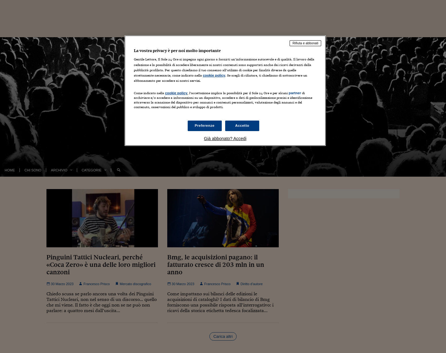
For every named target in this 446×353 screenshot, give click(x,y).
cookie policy (214, 75)
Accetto (242, 125)
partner (295, 93)
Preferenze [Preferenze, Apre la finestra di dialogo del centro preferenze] (205, 125)
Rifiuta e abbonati (305, 43)
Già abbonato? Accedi (225, 138)
